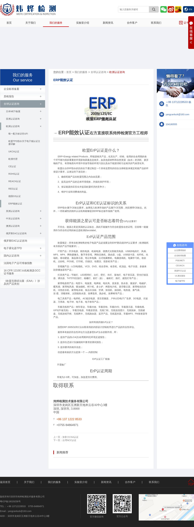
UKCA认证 (13, 151)
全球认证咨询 (23, 104)
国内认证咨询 (23, 256)
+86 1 (60, 419)
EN (188, 9)
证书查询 (186, 23)
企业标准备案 (23, 89)
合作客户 (132, 22)
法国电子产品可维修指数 (18, 263)
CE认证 (12, 166)
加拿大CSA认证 (65, 437)
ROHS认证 (13, 174)
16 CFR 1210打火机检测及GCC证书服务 (22, 272)
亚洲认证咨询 (24, 119)
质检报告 (23, 96)
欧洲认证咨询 (24, 126)
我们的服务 (55, 22)
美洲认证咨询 (24, 211)
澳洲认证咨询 (24, 226)
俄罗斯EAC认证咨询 (24, 233)
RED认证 (13, 188)
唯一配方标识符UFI (18, 133)
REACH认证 (14, 181)
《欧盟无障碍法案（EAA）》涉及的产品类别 (22, 282)
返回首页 (5, 482)
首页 (9, 22)
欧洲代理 (12, 159)
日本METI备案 (24, 111)
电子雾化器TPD (23, 248)
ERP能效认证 (15, 203)
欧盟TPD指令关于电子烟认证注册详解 (24, 142)
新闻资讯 (108, 22)
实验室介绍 (82, 22)
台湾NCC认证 (64, 440)
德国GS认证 (14, 196)
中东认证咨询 (24, 218)
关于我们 (30, 22)
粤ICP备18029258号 (10, 501)
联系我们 (156, 22)
